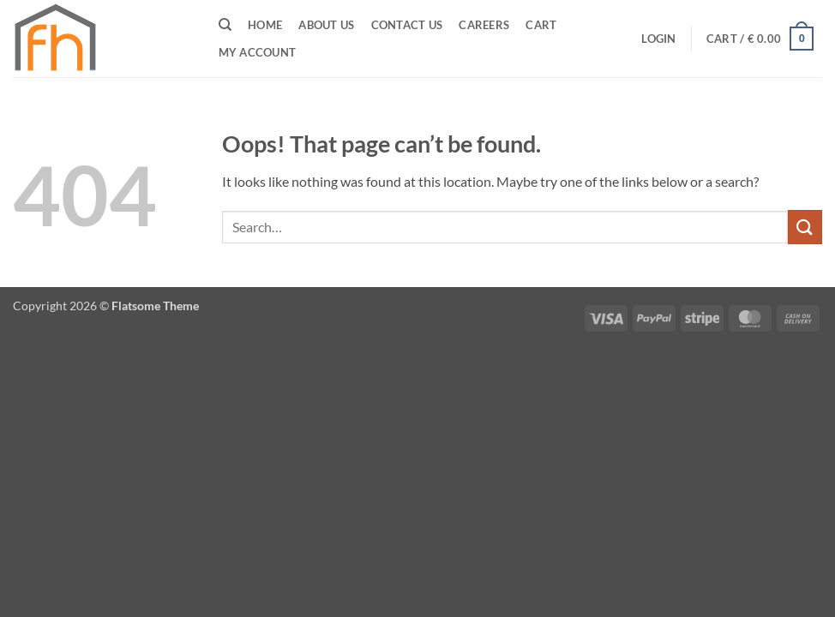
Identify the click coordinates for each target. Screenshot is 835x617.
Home (265, 25)
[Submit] (805, 226)
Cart (541, 25)
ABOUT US (326, 25)
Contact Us (407, 25)
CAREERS (484, 25)
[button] (659, 38)
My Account (258, 52)
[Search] (225, 25)
